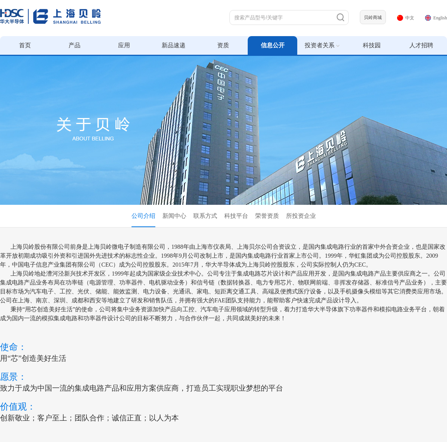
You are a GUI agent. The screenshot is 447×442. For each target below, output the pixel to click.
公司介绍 (143, 216)
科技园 (372, 45)
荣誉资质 (267, 216)
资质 (223, 45)
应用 (124, 45)
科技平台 (236, 216)
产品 (74, 45)
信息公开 (273, 45)
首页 (25, 45)
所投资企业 (301, 216)
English (436, 18)
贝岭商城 (373, 17)
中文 (405, 18)
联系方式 (205, 216)
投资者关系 (322, 45)
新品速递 (174, 45)
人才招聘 (421, 45)
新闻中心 (174, 216)
